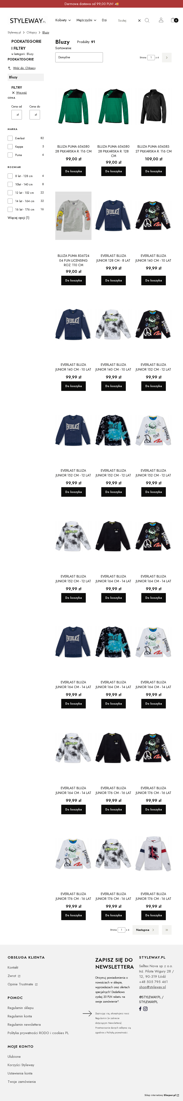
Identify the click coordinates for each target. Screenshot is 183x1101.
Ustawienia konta (20, 1073)
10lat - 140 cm (24, 184)
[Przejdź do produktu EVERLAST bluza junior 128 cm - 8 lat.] (113, 216)
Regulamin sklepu (21, 1007)
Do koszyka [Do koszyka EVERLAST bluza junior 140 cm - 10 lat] (153, 280)
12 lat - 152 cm (24, 193)
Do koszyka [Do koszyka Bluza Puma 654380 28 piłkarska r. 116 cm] (73, 171)
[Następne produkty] (145, 930)
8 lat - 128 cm (24, 176)
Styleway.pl (14, 32)
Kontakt (13, 967)
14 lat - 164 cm (24, 201)
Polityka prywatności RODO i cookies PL (38, 1033)
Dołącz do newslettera (86, 1013)
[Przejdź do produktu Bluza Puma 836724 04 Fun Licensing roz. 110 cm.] (73, 216)
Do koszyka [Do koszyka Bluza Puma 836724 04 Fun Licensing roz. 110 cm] (73, 280)
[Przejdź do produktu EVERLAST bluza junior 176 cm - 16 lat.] (113, 748)
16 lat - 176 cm (24, 209)
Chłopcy (32, 32)
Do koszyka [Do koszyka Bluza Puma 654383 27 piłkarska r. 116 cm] (153, 171)
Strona (143, 57)
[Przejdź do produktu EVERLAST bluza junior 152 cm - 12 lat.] (153, 325)
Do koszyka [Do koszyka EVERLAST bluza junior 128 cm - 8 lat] (113, 280)
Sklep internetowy (160, 1095)
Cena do (35, 106)
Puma (18, 155)
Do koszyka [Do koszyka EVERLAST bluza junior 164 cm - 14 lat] (113, 598)
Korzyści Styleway (21, 1065)
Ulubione (14, 1056)
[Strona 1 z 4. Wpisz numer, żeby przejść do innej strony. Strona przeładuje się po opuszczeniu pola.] (151, 57)
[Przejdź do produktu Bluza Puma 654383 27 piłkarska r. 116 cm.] (153, 106)
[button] (149, 20)
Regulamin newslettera (24, 1024)
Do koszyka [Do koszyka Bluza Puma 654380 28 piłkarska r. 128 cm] (113, 171)
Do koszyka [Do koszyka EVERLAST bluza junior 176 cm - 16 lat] (113, 809)
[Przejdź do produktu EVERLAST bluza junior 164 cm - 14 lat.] (113, 536)
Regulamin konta (20, 1016)
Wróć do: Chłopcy (22, 68)
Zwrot (12, 975)
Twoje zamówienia (22, 1081)
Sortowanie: (63, 48)
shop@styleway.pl (152, 987)
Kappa (19, 147)
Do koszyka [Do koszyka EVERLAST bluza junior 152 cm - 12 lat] (153, 386)
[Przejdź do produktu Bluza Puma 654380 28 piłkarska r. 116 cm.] (73, 106)
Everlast (20, 138)
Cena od (16, 106)
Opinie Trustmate (21, 984)
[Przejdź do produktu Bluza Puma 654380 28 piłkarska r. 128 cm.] (113, 106)
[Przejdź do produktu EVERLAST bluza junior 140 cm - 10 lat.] (153, 216)
